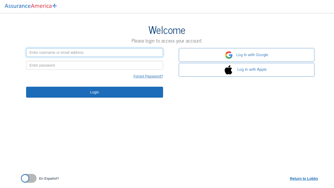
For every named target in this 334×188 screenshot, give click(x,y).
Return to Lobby (304, 179)
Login (94, 92)
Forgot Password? (148, 76)
